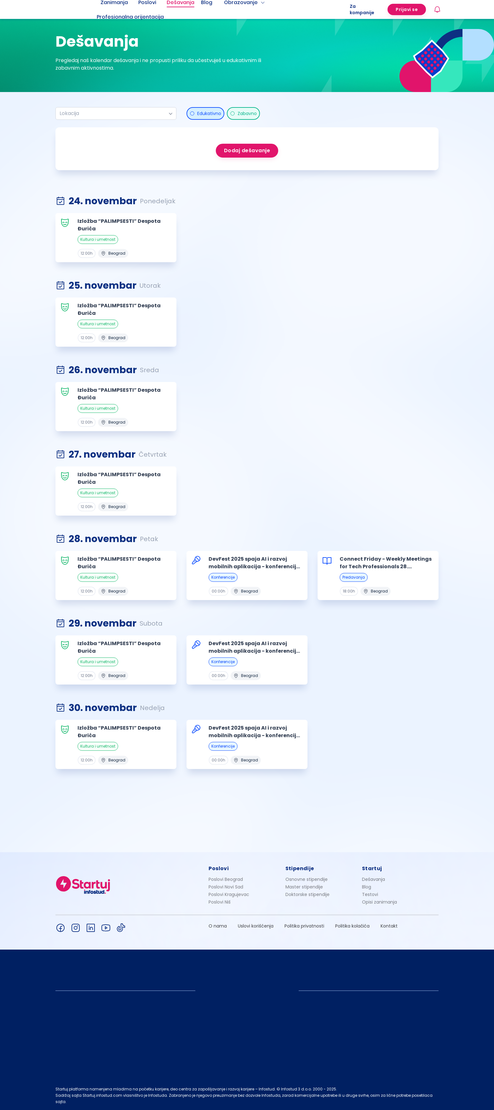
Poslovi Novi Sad (226, 887)
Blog (366, 887)
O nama (218, 926)
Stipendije (299, 868)
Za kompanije (362, 9)
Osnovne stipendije (306, 879)
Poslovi (219, 868)
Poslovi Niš (220, 902)
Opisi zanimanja (379, 902)
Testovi (370, 894)
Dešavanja (373, 879)
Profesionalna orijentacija (130, 16)
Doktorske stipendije (307, 894)
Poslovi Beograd (226, 879)
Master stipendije (304, 887)
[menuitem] (138, 17)
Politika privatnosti (304, 926)
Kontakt (389, 926)
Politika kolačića (352, 926)
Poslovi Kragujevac (229, 894)
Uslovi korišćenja (255, 926)
